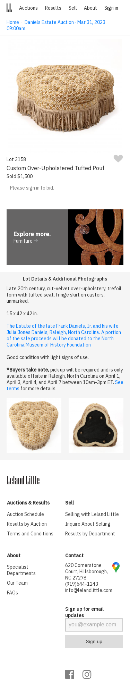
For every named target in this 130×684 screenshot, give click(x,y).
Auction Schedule (25, 514)
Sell (73, 8)
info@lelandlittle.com (88, 590)
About (90, 8)
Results (53, 8)
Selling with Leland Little (92, 514)
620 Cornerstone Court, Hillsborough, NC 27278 (86, 571)
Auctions (28, 8)
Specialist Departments (21, 570)
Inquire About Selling (88, 524)
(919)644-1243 (81, 584)
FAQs (12, 593)
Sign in (111, 8)
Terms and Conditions (30, 534)
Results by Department (90, 534)
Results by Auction (27, 524)
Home (13, 22)
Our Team (17, 583)
